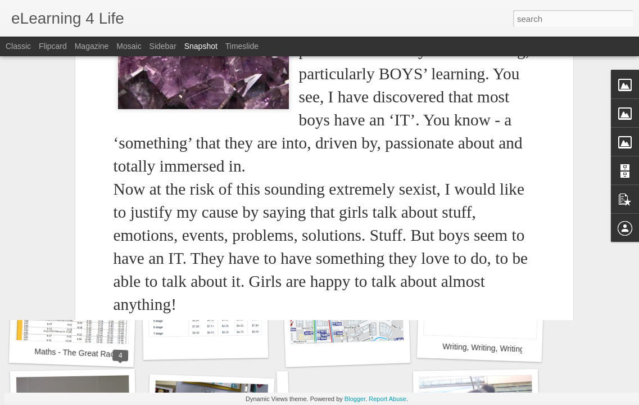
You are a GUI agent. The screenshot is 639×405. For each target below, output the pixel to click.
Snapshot (200, 46)
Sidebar (162, 46)
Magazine (92, 46)
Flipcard (53, 46)
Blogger (355, 398)
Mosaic (128, 46)
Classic (18, 46)
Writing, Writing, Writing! (484, 348)
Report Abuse (387, 398)
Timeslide (242, 46)
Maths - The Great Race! (77, 353)
